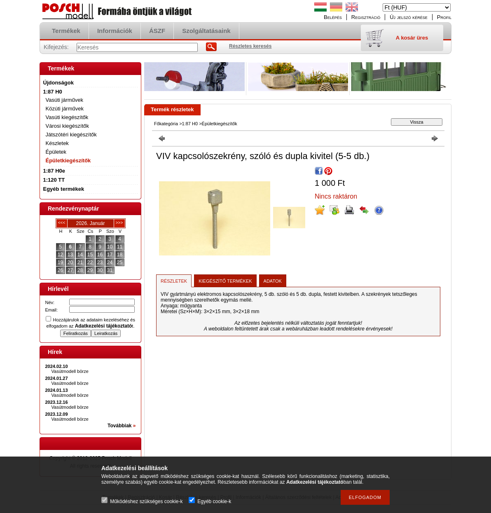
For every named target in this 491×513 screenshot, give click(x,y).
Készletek (57, 143)
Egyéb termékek (63, 189)
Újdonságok (58, 83)
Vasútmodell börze (70, 371)
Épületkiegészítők (68, 160)
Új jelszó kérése (409, 17)
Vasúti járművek (65, 100)
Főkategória (166, 123)
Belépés (333, 17)
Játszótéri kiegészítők (71, 134)
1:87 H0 (190, 123)
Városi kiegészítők (67, 126)
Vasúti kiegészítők (67, 117)
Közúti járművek (65, 108)
